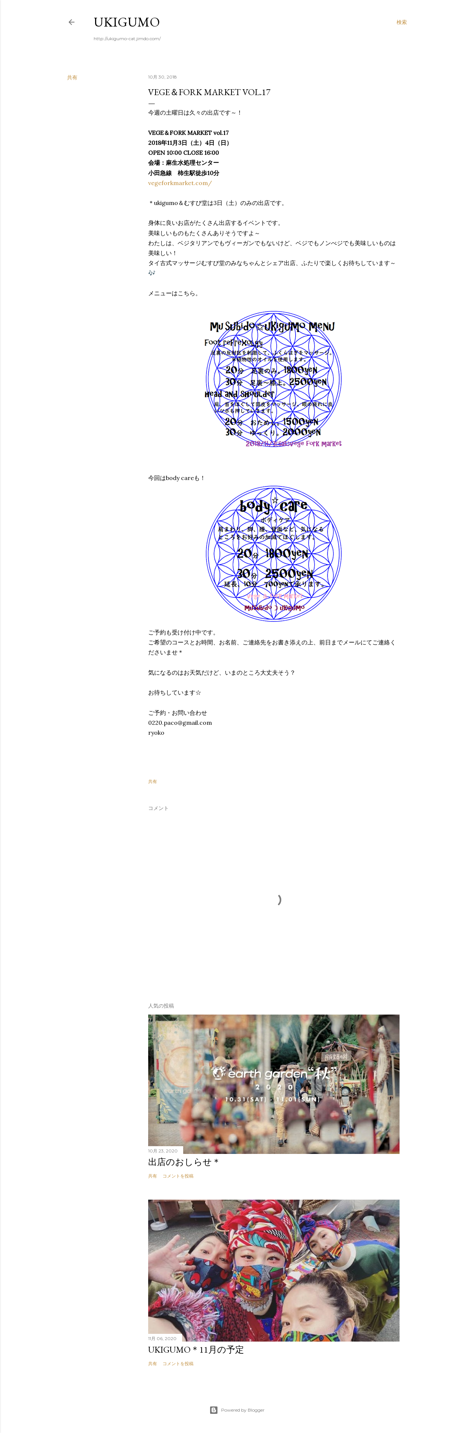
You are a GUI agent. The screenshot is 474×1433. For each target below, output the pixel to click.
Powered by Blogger (237, 1410)
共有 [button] (72, 77)
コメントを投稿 (178, 1176)
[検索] (402, 22)
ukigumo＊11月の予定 (196, 1349)
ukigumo (127, 22)
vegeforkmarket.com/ (180, 183)
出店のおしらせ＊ (184, 1162)
